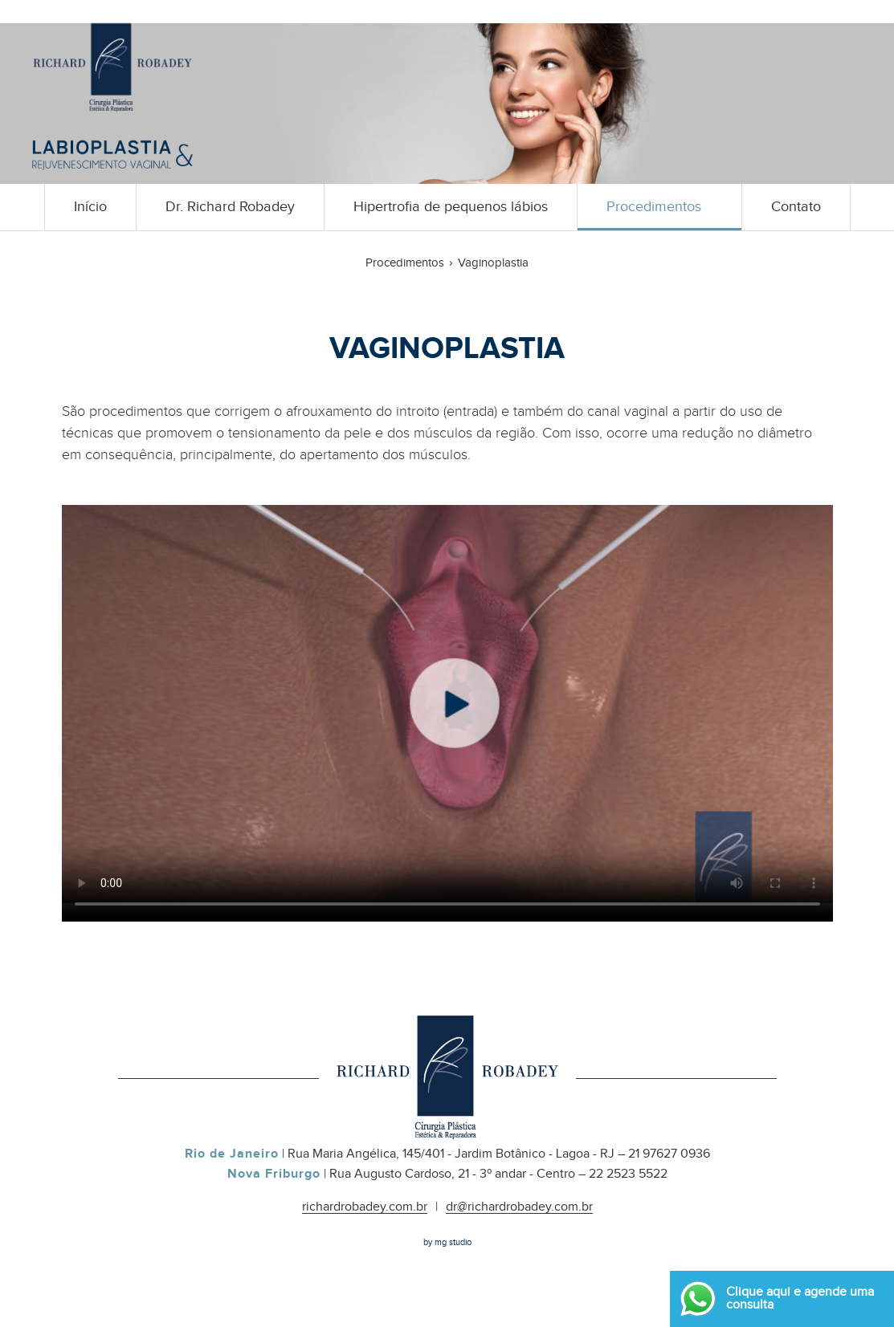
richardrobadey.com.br (364, 1207)
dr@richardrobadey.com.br (519, 1207)
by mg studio (447, 1242)
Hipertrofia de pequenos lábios (450, 206)
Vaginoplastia (493, 263)
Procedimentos (653, 206)
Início (90, 206)
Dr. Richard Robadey (230, 206)
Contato (796, 206)
